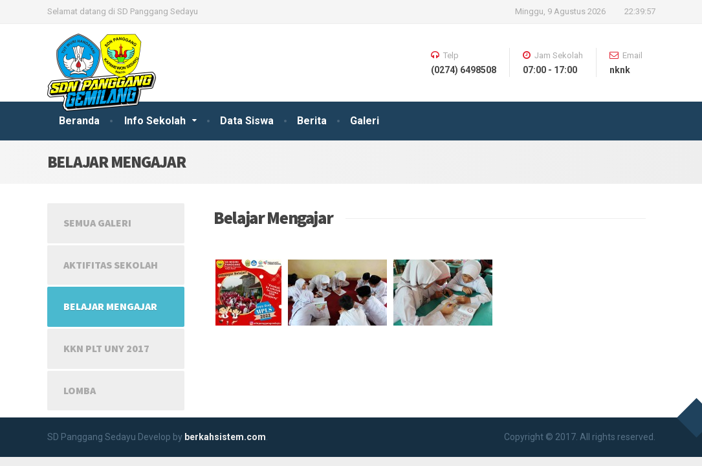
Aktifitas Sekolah (110, 264)
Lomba (79, 390)
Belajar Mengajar (110, 306)
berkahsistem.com (225, 437)
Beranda (79, 121)
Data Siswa (247, 121)
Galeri (364, 121)
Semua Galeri (97, 222)
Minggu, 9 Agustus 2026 (560, 11)
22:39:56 (639, 11)
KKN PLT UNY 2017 (106, 348)
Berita (312, 121)
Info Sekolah (155, 121)
